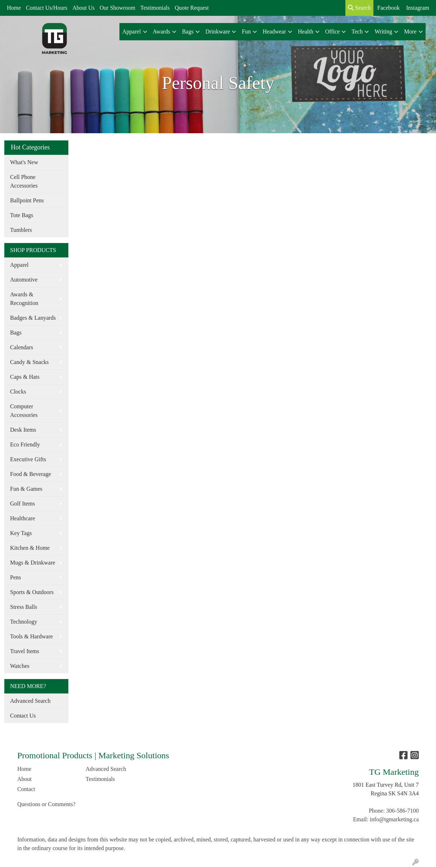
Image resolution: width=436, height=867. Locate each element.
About (24, 779)
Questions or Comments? (46, 804)
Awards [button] (161, 31)
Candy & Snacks (29, 362)
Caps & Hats (25, 377)
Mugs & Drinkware (32, 563)
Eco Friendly (25, 444)
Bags (16, 332)
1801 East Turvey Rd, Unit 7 (386, 785)
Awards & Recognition (24, 298)
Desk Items (23, 430)
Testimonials (155, 8)
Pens (15, 577)
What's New (24, 162)
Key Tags (21, 533)
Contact (26, 789)
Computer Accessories (23, 410)
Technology (23, 622)
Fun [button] (246, 31)
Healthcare (22, 518)
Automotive (23, 280)
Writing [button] (383, 31)
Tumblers (21, 230)
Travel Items (24, 651)
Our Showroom (117, 8)
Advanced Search (30, 701)
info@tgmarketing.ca (394, 819)
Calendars (21, 347)
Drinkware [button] (217, 31)
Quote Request (192, 8)
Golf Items (22, 503)
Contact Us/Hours (46, 8)
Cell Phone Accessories (23, 181)
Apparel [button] (131, 31)
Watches (19, 666)
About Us (83, 8)
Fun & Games (26, 489)
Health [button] (305, 31)
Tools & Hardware (31, 636)
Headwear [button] (274, 31)
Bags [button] (188, 31)
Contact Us (23, 716)
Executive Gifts (28, 459)
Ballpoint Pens (27, 200)
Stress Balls (23, 607)
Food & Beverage (30, 474)
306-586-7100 (402, 811)
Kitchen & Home (30, 548)
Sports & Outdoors (32, 592)
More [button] (410, 31)
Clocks (18, 391)
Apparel (19, 265)
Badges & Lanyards (33, 318)
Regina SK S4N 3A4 (395, 793)
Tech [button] (357, 31)
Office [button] (332, 31)
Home (14, 8)
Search (359, 8)
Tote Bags (21, 215)
